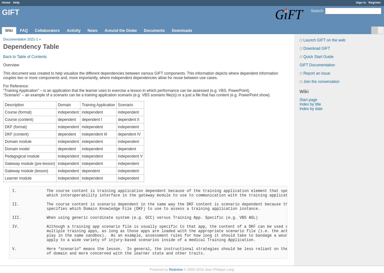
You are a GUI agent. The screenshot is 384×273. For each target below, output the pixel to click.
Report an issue (316, 73)
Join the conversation (321, 81)
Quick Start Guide (318, 57)
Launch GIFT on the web (324, 40)
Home (6, 2)
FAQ (24, 30)
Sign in (361, 2)
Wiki (9, 30)
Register (375, 2)
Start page (308, 100)
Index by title (310, 104)
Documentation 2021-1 (20, 39)
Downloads (182, 30)
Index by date (310, 109)
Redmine (176, 269)
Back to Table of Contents (25, 57)
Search (317, 11)
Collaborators (47, 30)
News (93, 30)
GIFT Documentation (317, 65)
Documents (154, 30)
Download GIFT (316, 48)
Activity (73, 30)
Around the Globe (121, 30)
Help (16, 2)
